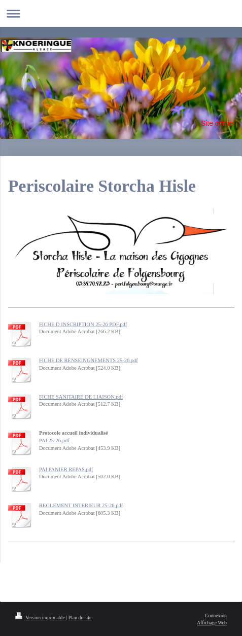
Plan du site (80, 617)
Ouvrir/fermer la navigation (121, 13)
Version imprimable (40, 617)
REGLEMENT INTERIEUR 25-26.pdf (81, 505)
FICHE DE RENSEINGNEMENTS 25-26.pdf (88, 360)
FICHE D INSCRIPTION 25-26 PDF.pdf (83, 324)
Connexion (216, 615)
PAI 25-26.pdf (54, 440)
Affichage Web (212, 622)
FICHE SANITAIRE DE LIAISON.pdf (81, 397)
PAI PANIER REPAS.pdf (66, 469)
